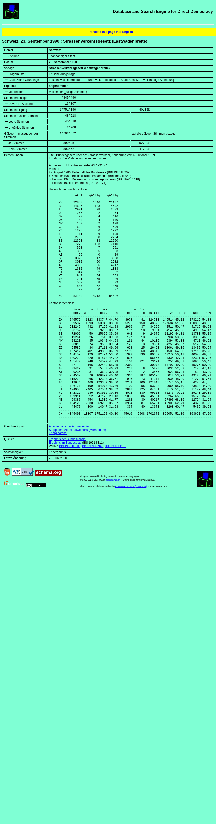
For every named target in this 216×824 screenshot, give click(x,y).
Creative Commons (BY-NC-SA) (131, 532)
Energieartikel (58, 479)
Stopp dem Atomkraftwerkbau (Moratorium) (77, 476)
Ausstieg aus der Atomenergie (69, 472)
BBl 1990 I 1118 (115, 492)
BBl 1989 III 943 (92, 492)
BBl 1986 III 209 (69, 492)
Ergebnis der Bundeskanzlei (67, 485)
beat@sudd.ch (113, 526)
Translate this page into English (110, 32)
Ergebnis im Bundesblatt (65, 489)
